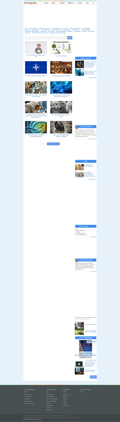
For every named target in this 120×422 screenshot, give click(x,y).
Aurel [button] (47, 3)
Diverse (65, 401)
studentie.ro (73, 417)
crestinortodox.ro (49, 417)
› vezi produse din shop (91, 360)
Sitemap (40, 415)
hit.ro (56, 417)
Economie (65, 405)
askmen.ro (34, 417)
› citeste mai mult (92, 77)
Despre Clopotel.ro (26, 415)
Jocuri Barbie (27, 396)
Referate (66, 389)
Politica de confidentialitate (56, 415)
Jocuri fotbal (27, 399)
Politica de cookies (66, 415)
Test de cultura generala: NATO (36, 76)
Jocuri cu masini (28, 394)
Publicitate (33, 415)
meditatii (62, 3)
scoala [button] (80, 3)
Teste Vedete (49, 394)
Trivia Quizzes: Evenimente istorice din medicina (61, 95)
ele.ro (54, 417)
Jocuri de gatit (27, 401)
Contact (37, 415)
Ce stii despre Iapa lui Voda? (61, 76)
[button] (93, 3)
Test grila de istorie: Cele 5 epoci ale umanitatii (36, 95)
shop (87, 3)
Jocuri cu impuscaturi (29, 403)
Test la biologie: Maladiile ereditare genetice (36, 135)
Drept (64, 403)
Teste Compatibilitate (51, 401)
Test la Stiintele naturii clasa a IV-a (36, 55)
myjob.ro (68, 417)
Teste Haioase (49, 405)
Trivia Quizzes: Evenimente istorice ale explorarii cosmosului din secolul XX (36, 115)
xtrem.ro (77, 417)
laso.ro (59, 417)
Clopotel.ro (30, 3)
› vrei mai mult (93, 237)
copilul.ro (43, 417)
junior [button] (54, 3)
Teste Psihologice (50, 396)
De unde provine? (61, 56)
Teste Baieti (49, 409)
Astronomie (66, 394)
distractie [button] (71, 3)
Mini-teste (48, 403)
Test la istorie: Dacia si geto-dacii (61, 115)
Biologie (65, 396)
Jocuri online (29, 389)
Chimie (65, 399)
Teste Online (51, 389)
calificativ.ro (39, 417)
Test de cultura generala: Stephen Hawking (61, 135)
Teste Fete (48, 407)
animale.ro (29, 417)
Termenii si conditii (46, 415)
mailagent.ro (63, 417)
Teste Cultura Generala (51, 399)
